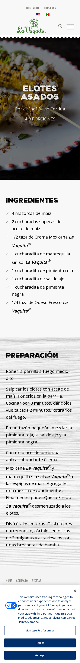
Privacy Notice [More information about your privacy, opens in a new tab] (29, 623)
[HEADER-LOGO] (43, 26)
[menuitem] (32, 8)
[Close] (75, 592)
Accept (40, 657)
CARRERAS (50, 8)
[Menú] (68, 26)
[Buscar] (58, 26)
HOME (9, 580)
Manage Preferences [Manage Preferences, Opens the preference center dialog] (39, 632)
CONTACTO (32, 8)
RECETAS (36, 580)
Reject (40, 644)
